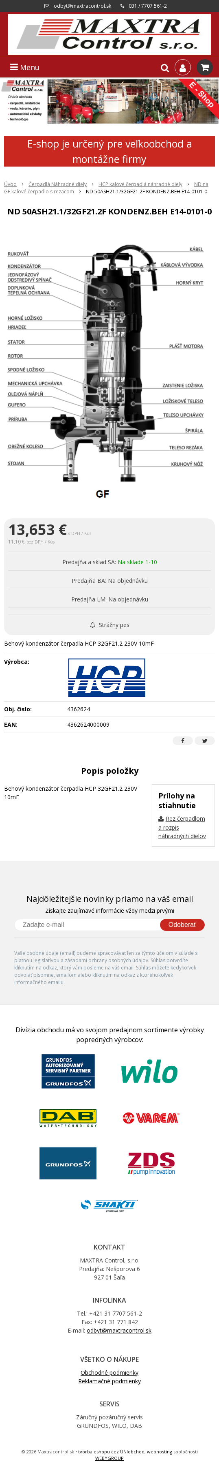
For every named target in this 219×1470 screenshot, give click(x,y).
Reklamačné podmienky (109, 1381)
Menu (24, 67)
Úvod (10, 184)
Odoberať (182, 924)
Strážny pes (109, 625)
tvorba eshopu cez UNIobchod (111, 1452)
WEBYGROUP (109, 1458)
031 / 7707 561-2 (148, 5)
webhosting (159, 1452)
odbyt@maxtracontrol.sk (82, 5)
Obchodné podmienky (109, 1372)
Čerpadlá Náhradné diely (57, 184)
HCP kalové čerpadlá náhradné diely (140, 184)
